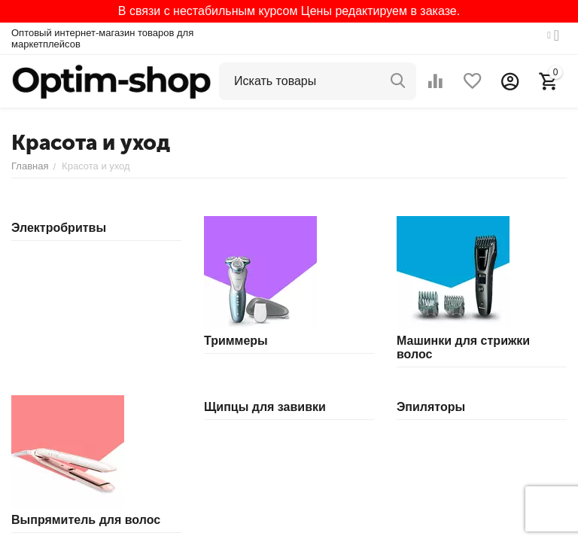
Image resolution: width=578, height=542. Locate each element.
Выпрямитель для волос (85, 519)
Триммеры (236, 340)
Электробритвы (58, 227)
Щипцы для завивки (265, 406)
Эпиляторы (431, 406)
